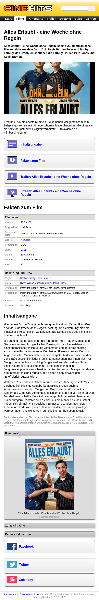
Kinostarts (36, 18)
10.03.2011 (27, 222)
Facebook (26, 546)
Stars (78, 18)
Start (8, 18)
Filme (20, 18)
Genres (91, 18)
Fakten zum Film (32, 160)
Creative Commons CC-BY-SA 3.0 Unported (64, 423)
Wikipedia (47, 420)
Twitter (24, 564)
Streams (65, 18)
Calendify (26, 579)
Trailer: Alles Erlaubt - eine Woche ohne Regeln (55, 176)
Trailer (51, 18)
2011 (23, 249)
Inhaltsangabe (31, 144)
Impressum (10, 594)
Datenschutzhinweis (30, 594)
